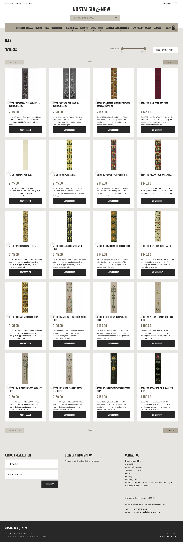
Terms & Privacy (11, 533)
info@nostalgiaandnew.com (143, 512)
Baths (93, 27)
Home (7, 3)
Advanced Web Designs (169, 536)
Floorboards (56, 27)
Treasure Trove (71, 27)
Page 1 (90, 61)
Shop (12, 3)
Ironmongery (137, 27)
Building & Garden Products (117, 27)
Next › (170, 62)
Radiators (84, 27)
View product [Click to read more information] (25, 130)
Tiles (47, 27)
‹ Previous (14, 62)
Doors (100, 27)
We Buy (19, 3)
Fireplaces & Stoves (24, 27)
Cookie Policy (26, 533)
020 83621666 (136, 509)
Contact (28, 3)
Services (157, 27)
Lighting (38, 27)
